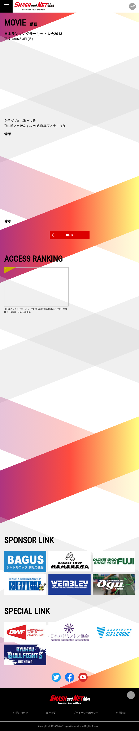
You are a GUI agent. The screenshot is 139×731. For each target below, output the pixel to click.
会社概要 (51, 712)
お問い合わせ (20, 712)
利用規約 (121, 712)
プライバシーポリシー (85, 712)
